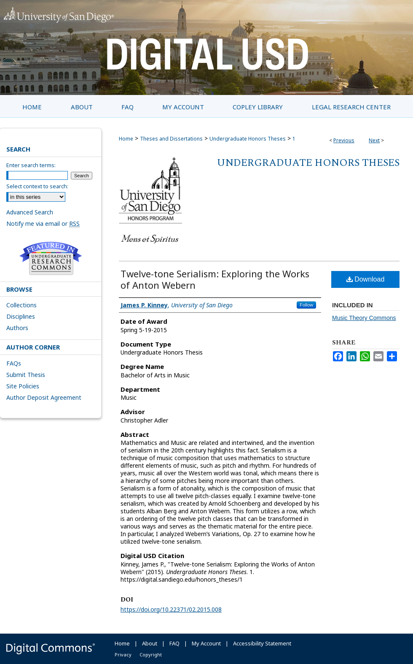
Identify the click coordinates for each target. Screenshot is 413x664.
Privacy (123, 654)
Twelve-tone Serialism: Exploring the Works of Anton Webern (215, 279)
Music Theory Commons (364, 317)
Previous (343, 140)
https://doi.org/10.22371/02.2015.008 (171, 609)
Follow (306, 304)
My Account (206, 643)
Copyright (150, 654)
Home (126, 138)
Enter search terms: (31, 165)
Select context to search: (37, 186)
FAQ (174, 643)
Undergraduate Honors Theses (247, 138)
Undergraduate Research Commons (50, 258)
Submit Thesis (25, 375)
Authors (17, 328)
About (149, 643)
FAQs (13, 363)
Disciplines (20, 316)
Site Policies (22, 386)
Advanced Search (29, 212)
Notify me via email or (43, 224)
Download (365, 279)
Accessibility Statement (262, 643)
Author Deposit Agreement (43, 397)
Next (374, 140)
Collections (21, 305)
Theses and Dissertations (171, 138)
